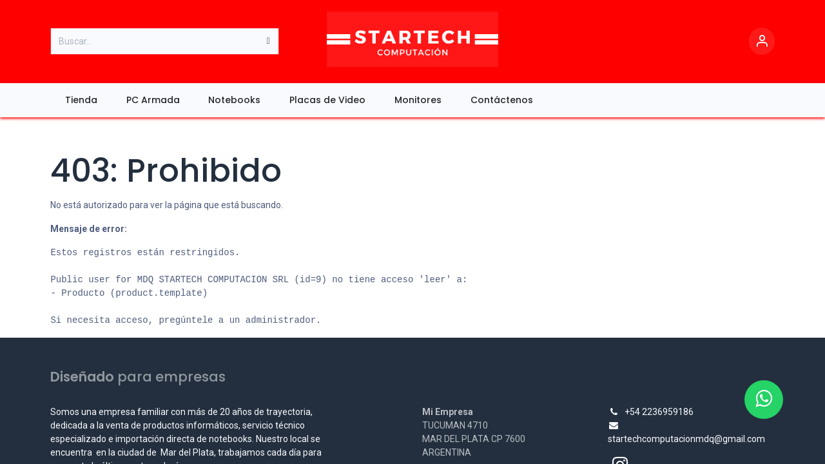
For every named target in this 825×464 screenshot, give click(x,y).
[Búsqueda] (268, 41)
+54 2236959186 (659, 412)
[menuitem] (81, 100)
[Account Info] (762, 41)
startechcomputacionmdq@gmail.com (686, 439)
